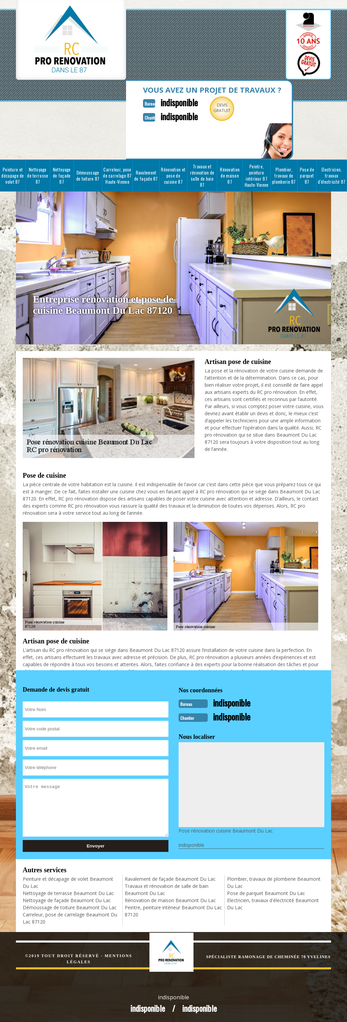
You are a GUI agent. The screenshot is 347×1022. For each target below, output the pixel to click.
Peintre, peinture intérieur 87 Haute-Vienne (257, 174)
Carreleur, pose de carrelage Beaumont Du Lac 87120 (70, 917)
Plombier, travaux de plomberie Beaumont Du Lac (274, 881)
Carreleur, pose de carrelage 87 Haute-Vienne (117, 174)
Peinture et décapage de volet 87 (12, 174)
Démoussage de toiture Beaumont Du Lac (70, 906)
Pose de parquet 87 (307, 174)
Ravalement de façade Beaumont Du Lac (170, 877)
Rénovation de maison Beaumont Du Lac (170, 899)
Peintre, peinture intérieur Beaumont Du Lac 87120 (173, 909)
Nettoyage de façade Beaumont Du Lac (67, 899)
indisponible (176, 102)
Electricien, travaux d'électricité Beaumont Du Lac (273, 902)
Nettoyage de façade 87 (62, 174)
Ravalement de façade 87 (146, 174)
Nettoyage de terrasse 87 (37, 174)
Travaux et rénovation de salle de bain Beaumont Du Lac (166, 888)
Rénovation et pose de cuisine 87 (173, 174)
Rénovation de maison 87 (230, 174)
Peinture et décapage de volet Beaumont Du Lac (68, 881)
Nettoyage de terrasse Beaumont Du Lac (68, 892)
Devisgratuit (220, 107)
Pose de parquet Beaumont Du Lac (266, 892)
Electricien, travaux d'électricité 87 (331, 174)
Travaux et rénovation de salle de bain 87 (202, 174)
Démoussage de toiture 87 (88, 174)
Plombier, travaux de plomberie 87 (284, 174)
